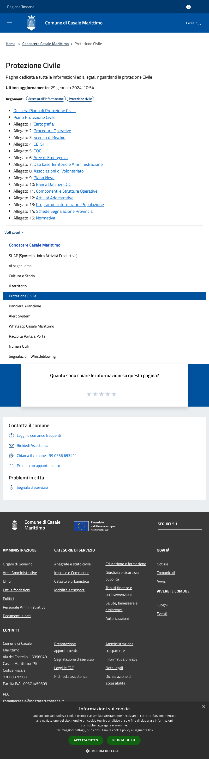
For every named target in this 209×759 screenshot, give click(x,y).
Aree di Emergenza (50, 157)
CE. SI (39, 144)
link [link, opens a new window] (150, 730)
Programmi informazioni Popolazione (70, 204)
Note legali (114, 668)
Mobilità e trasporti (69, 590)
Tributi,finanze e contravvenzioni (119, 591)
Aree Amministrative (20, 572)
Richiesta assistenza (70, 676)
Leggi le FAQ (64, 668)
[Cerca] (199, 23)
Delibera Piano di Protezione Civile (44, 110)
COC (37, 151)
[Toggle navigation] (9, 22)
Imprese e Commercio (71, 572)
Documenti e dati (17, 616)
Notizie (162, 564)
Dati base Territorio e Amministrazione (68, 164)
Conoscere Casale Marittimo (45, 43)
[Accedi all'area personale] (188, 7)
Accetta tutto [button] (86, 740)
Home (10, 43)
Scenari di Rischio (50, 137)
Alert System (19, 316)
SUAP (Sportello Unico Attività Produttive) (43, 256)
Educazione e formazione (126, 564)
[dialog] (104, 730)
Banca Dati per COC (53, 184)
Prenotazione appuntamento (66, 647)
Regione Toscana (20, 7)
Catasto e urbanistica (71, 581)
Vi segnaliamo (20, 266)
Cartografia (44, 124)
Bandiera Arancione (25, 306)
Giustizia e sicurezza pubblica (122, 575)
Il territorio (18, 286)
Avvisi (162, 581)
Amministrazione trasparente (119, 647)
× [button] (203, 707)
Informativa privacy (121, 659)
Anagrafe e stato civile (72, 564)
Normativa (45, 218)
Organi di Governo (17, 564)
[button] (105, 750)
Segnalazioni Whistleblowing (32, 356)
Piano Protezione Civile (34, 117)
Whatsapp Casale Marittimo (31, 326)
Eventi (162, 613)
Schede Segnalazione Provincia (64, 211)
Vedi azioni (15, 233)
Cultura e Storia (22, 276)
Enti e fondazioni (16, 590)
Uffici (7, 581)
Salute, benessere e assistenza (121, 606)
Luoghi (162, 605)
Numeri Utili (19, 346)
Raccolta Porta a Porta (27, 336)
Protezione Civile (22, 296)
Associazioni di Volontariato (59, 171)
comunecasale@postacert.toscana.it (33, 701)
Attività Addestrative (54, 198)
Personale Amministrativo (24, 607)
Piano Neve (44, 177)
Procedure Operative (52, 130)
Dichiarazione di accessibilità (118, 679)
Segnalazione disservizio (74, 659)
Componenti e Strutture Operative (66, 191)
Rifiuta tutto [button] (123, 740)
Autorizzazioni (117, 618)
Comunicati (166, 572)
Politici (8, 598)
